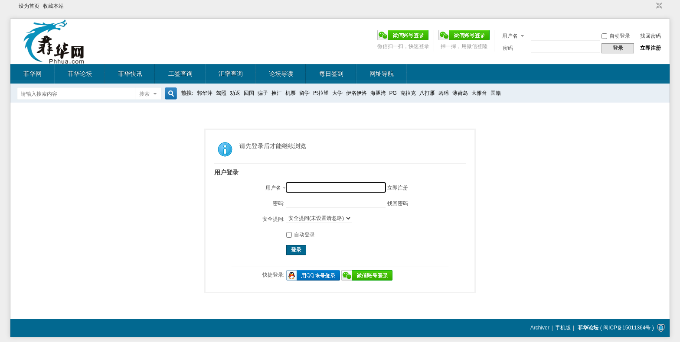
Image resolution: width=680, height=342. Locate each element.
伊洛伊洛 (356, 93)
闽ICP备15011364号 (627, 328)
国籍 (495, 93)
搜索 (144, 94)
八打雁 (427, 93)
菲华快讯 (130, 73)
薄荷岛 (460, 93)
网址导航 (381, 73)
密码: (278, 203)
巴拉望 (321, 93)
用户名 (510, 36)
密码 (508, 48)
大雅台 (479, 93)
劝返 (235, 93)
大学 (337, 93)
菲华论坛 (80, 73)
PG (393, 93)
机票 (290, 93)
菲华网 (32, 73)
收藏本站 (53, 6)
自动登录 (616, 36)
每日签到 (331, 73)
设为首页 (29, 6)
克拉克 (408, 93)
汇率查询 (231, 73)
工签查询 (180, 73)
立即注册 (650, 48)
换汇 (276, 93)
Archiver (539, 328)
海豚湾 (378, 93)
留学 (304, 93)
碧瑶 (443, 93)
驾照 (221, 93)
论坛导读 (281, 73)
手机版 (563, 328)
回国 (249, 93)
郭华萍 (204, 93)
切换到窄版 (658, 6)
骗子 (263, 93)
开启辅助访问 (651, 6)
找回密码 (650, 36)
